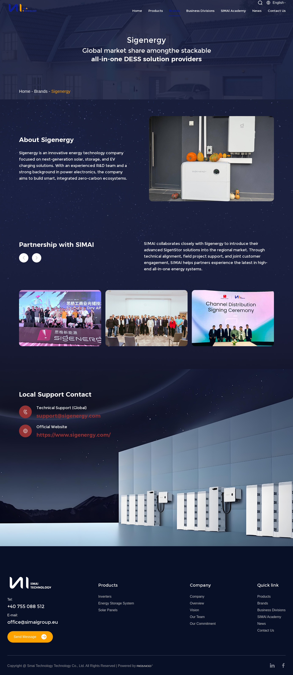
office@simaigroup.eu (32, 622)
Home (137, 11)
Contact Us (277, 11)
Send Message (30, 636)
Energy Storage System (116, 603)
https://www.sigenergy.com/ (73, 435)
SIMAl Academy (233, 11)
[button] (23, 257)
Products (155, 11)
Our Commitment (203, 623)
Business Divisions (200, 11)
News (256, 11)
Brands (174, 11)
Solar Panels (107, 610)
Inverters (104, 596)
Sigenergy (60, 91)
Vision (194, 610)
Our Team (197, 617)
